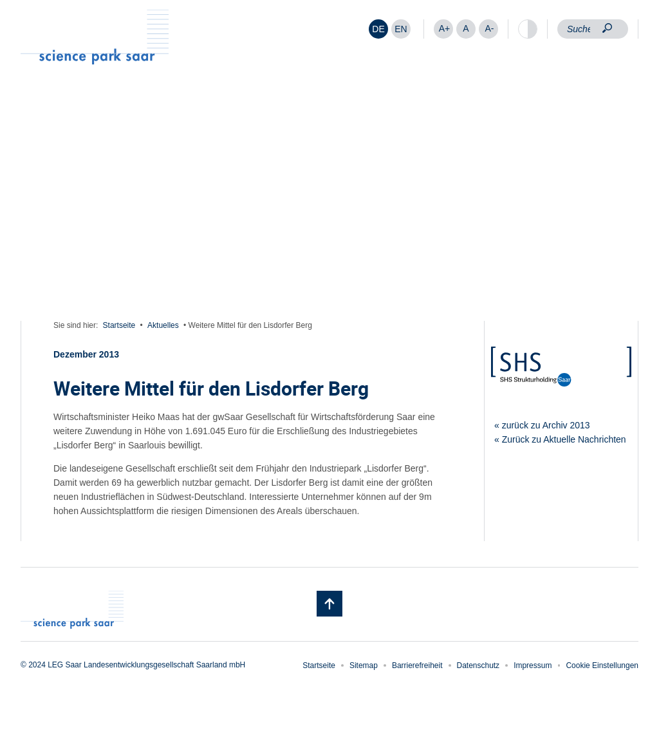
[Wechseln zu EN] (401, 29)
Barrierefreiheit (417, 665)
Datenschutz (478, 665)
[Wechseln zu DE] (378, 29)
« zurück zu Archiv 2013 (542, 425)
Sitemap (363, 665)
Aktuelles (163, 325)
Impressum (533, 665)
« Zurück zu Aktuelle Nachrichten (560, 439)
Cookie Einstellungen (602, 665)
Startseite (119, 325)
